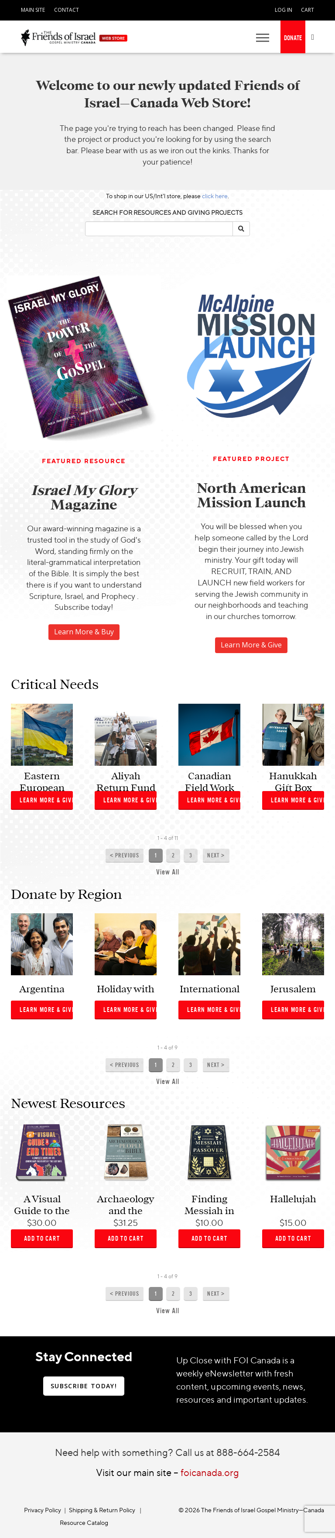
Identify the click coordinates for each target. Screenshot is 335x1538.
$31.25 (125, 1222)
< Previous (124, 855)
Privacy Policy (42, 1510)
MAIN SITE (33, 10)
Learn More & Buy (84, 631)
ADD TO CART (42, 1238)
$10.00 (209, 1222)
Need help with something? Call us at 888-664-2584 (167, 1452)
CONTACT (66, 10)
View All (167, 872)
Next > (216, 855)
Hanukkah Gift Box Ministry (293, 788)
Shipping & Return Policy (102, 1510)
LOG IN (283, 10)
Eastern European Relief (42, 788)
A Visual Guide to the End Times (42, 1211)
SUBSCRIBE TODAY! (84, 1386)
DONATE (293, 37)
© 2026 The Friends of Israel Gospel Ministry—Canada (251, 1510)
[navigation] (33, 8)
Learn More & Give (251, 644)
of (170, 838)
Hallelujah (293, 1199)
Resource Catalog (84, 1522)
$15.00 (293, 1222)
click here (215, 196)
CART (307, 10)
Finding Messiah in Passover (209, 1211)
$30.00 (42, 1222)
